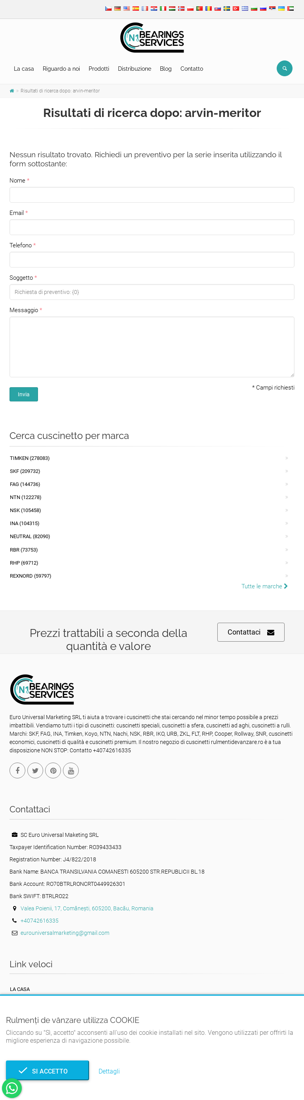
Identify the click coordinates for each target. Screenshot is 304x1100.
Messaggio (24, 310)
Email (17, 213)
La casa (24, 69)
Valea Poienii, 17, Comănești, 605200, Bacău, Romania (87, 908)
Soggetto (21, 277)
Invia (24, 394)
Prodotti (99, 69)
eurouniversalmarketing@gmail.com (65, 933)
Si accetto (47, 1071)
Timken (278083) (30, 458)
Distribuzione (134, 69)
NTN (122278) (26, 497)
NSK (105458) (25, 510)
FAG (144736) (25, 484)
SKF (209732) (25, 471)
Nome (17, 180)
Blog (166, 69)
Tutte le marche (264, 586)
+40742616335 (40, 920)
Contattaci (251, 632)
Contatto (191, 69)
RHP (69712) (24, 563)
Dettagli (109, 1071)
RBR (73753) (24, 550)
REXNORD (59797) (30, 576)
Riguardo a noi (61, 69)
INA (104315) (25, 523)
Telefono (21, 245)
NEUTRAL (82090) (30, 536)
